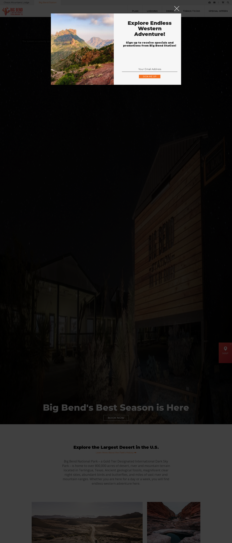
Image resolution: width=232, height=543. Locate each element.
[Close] (176, 9)
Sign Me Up (149, 76)
